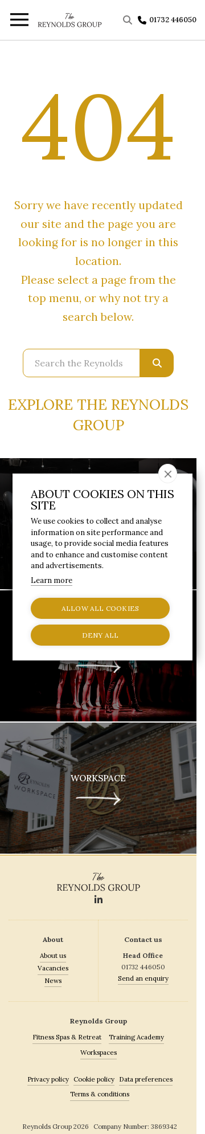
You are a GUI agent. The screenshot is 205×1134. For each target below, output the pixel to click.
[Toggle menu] (18, 21)
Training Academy (136, 1037)
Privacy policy (48, 1079)
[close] (167, 473)
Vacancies (53, 968)
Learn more (51, 580)
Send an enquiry (143, 978)
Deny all (100, 635)
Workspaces (98, 1052)
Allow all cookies (100, 608)
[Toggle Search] (129, 20)
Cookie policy (93, 1079)
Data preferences (146, 1079)
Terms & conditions (99, 1094)
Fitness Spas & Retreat (66, 1037)
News (53, 980)
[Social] (98, 900)
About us (53, 955)
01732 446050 (172, 20)
